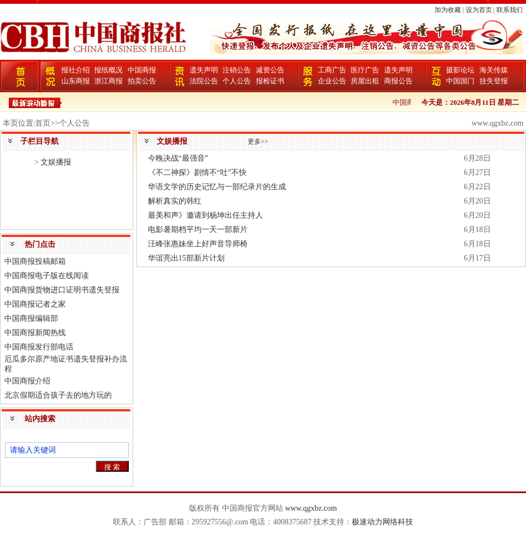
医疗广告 (365, 70)
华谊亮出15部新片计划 (186, 258)
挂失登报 (493, 81)
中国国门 (460, 81)
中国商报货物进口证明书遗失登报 (61, 290)
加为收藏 (447, 10)
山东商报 (75, 81)
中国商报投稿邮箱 (35, 261)
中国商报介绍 (27, 381)
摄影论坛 (460, 70)
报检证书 (270, 81)
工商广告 (332, 70)
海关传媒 (493, 70)
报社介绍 (75, 70)
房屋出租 (365, 81)
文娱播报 (56, 162)
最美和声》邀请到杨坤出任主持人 (205, 215)
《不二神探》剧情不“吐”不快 (197, 172)
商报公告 (398, 81)
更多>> (258, 141)
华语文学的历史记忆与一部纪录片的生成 (217, 187)
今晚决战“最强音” (178, 158)
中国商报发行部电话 (38, 347)
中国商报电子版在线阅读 (46, 276)
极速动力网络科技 (382, 522)
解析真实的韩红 (175, 201)
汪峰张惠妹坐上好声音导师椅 (198, 244)
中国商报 (142, 70)
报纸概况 (108, 70)
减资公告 (270, 70)
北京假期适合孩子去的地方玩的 (58, 395)
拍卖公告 (142, 81)
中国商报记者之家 (35, 304)
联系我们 (509, 10)
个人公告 (236, 81)
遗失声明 (204, 70)
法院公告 (204, 81)
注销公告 (236, 70)
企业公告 (332, 81)
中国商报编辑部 (31, 318)
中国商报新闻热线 (35, 333)
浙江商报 (108, 81)
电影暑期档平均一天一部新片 (198, 229)
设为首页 (479, 10)
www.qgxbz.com (311, 508)
